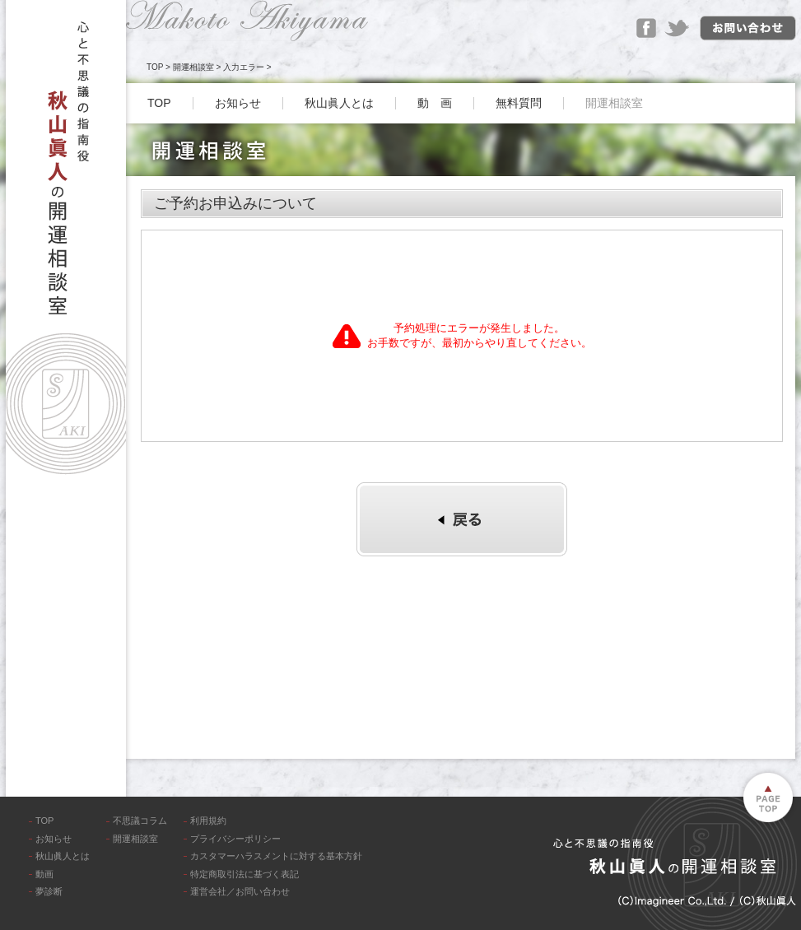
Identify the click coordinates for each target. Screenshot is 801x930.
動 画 (434, 102)
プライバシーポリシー (235, 839)
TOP (155, 67)
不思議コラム (140, 820)
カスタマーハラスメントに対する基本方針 (276, 856)
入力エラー (243, 67)
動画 (44, 874)
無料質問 (519, 102)
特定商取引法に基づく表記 (244, 874)
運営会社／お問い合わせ (240, 891)
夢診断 (49, 891)
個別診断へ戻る (461, 519)
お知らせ (238, 102)
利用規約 (208, 820)
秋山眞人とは (339, 102)
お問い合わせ (748, 28)
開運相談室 (193, 67)
